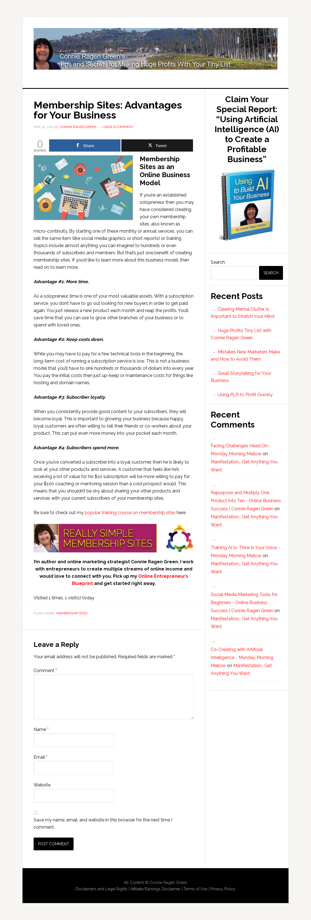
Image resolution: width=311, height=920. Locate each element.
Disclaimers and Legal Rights (101, 889)
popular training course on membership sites (130, 512)
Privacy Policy (222, 889)
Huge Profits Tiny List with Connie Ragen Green (155, 49)
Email (40, 757)
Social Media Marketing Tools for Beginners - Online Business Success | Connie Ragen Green (244, 602)
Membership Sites (71, 613)
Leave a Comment (117, 127)
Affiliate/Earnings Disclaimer (155, 889)
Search (218, 262)
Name (41, 729)
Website (42, 785)
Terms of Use (195, 889)
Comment (45, 670)
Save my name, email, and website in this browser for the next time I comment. (103, 823)
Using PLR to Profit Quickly (245, 394)
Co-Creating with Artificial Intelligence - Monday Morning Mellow (242, 657)
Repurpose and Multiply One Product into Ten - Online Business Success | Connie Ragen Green (246, 500)
